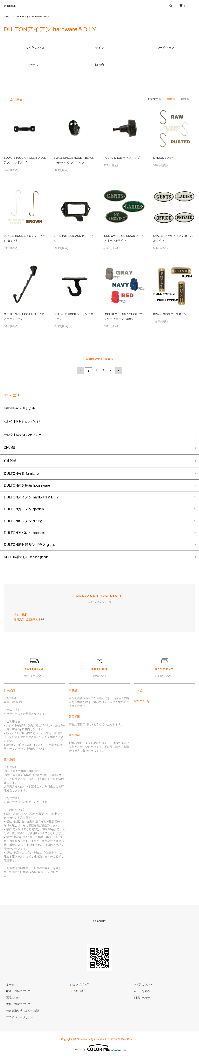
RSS (70, 995)
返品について (12, 1001)
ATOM (79, 995)
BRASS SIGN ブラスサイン (170, 314)
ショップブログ (77, 988)
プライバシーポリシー (17, 1021)
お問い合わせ (139, 1001)
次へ (118, 370)
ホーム (7, 16)
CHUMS (10, 450)
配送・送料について (16, 995)
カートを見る (139, 995)
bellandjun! (10, 5)
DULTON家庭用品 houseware (27, 488)
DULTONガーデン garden (24, 512)
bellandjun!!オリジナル (21, 408)
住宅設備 (11, 464)
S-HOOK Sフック (164, 157)
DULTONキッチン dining (23, 524)
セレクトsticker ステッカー (25, 436)
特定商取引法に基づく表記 (20, 1014)
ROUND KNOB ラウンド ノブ (121, 157)
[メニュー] (193, 6)
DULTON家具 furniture (21, 477)
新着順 (185, 98)
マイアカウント (140, 988)
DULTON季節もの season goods (29, 561)
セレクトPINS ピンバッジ (24, 422)
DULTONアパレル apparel (24, 536)
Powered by (99, 1051)
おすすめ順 (154, 98)
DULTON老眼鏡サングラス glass (29, 548)
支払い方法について (16, 1008)
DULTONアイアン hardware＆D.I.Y (34, 16)
